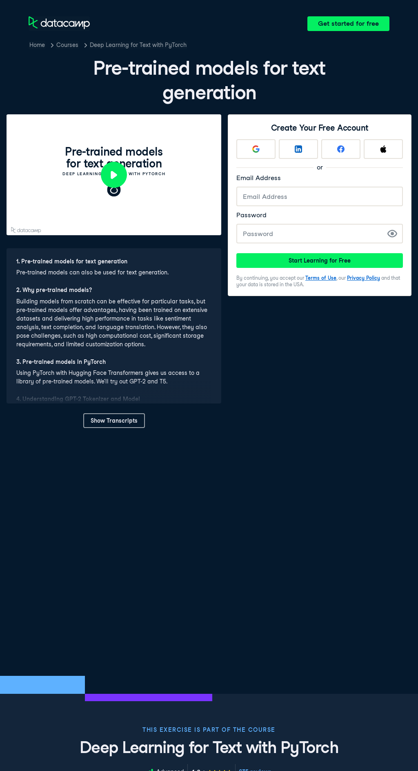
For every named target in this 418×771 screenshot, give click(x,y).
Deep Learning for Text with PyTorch (138, 45)
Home (37, 45)
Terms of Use (320, 278)
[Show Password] (392, 233)
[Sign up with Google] (256, 149)
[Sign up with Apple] (383, 149)
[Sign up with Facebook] (340, 149)
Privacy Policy (363, 278)
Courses (67, 45)
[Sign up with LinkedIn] (298, 149)
